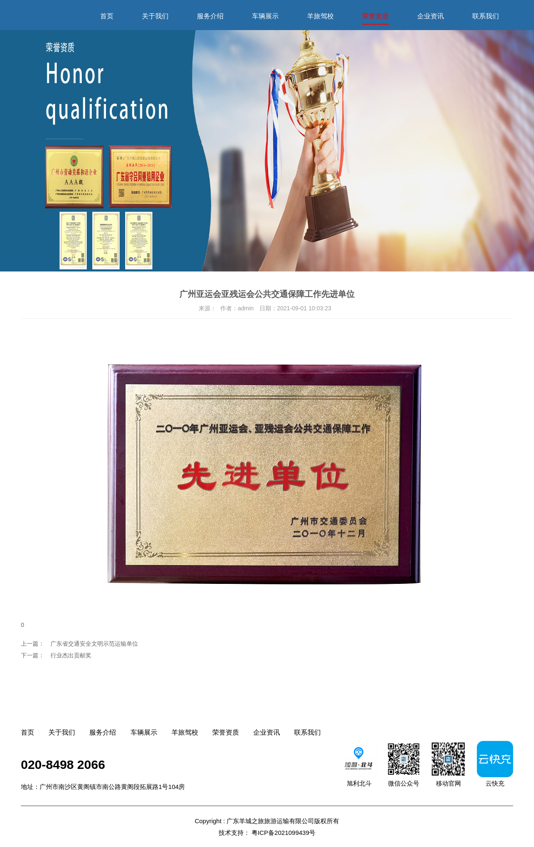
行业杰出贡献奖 (70, 655)
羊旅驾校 (320, 16)
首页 (106, 16)
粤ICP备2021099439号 (283, 832)
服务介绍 (210, 16)
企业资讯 (430, 16)
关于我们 (155, 16)
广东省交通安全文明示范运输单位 (94, 643)
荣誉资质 (375, 16)
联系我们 (485, 16)
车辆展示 (265, 16)
